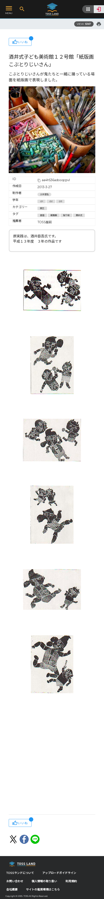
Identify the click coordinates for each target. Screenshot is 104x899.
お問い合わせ (14, 881)
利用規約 (71, 881)
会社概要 (12, 889)
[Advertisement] (52, 758)
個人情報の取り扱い (44, 881)
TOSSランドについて (20, 873)
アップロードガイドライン (59, 873)
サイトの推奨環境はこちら (43, 889)
